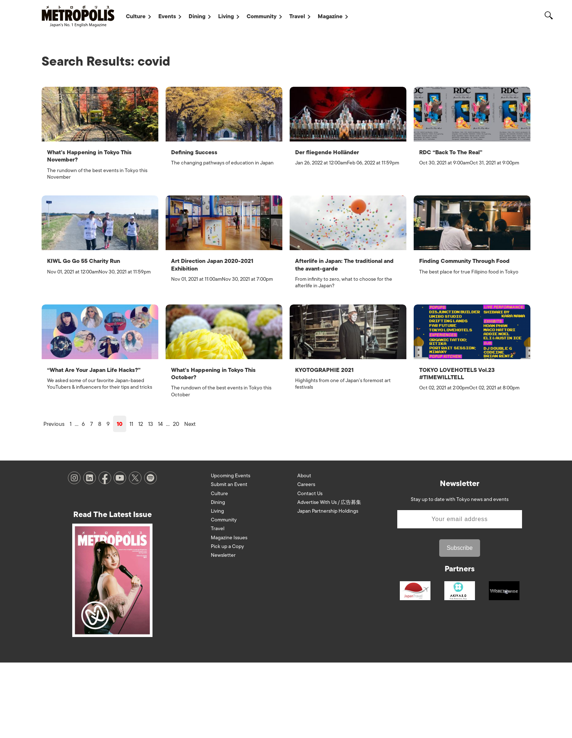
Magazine (330, 16)
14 (160, 499)
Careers (306, 560)
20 (176, 499)
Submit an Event (229, 560)
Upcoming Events (230, 551)
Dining (197, 16)
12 (140, 499)
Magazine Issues (229, 613)
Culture (136, 16)
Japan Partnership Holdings (327, 586)
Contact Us (309, 568)
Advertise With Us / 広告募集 (329, 577)
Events (167, 16)
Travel (297, 16)
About (304, 551)
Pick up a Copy (227, 621)
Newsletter (223, 630)
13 (150, 499)
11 (131, 499)
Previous (54, 499)
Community (262, 16)
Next (190, 499)
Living (226, 16)
